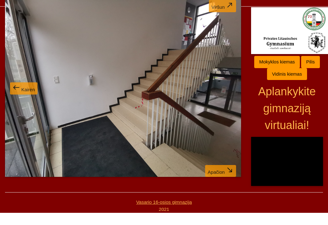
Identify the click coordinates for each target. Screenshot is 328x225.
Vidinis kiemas (287, 74)
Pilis (310, 61)
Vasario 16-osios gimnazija (164, 202)
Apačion (220, 170)
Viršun (222, 5)
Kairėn (24, 88)
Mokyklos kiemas (277, 61)
